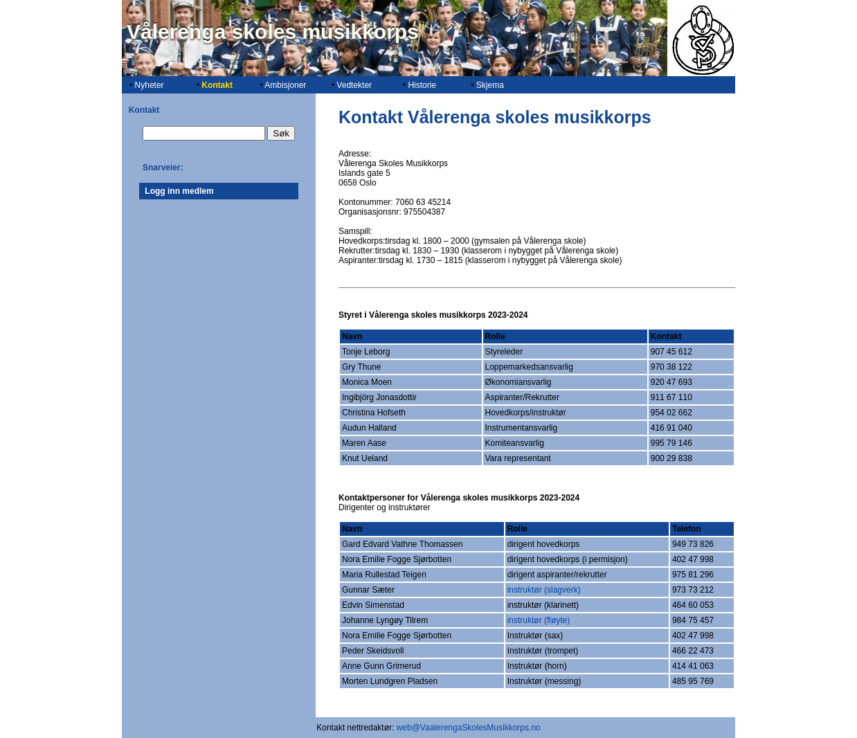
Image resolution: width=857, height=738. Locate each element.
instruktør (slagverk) (544, 590)
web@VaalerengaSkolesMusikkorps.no (469, 727)
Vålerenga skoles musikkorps (273, 31)
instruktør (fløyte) (538, 620)
